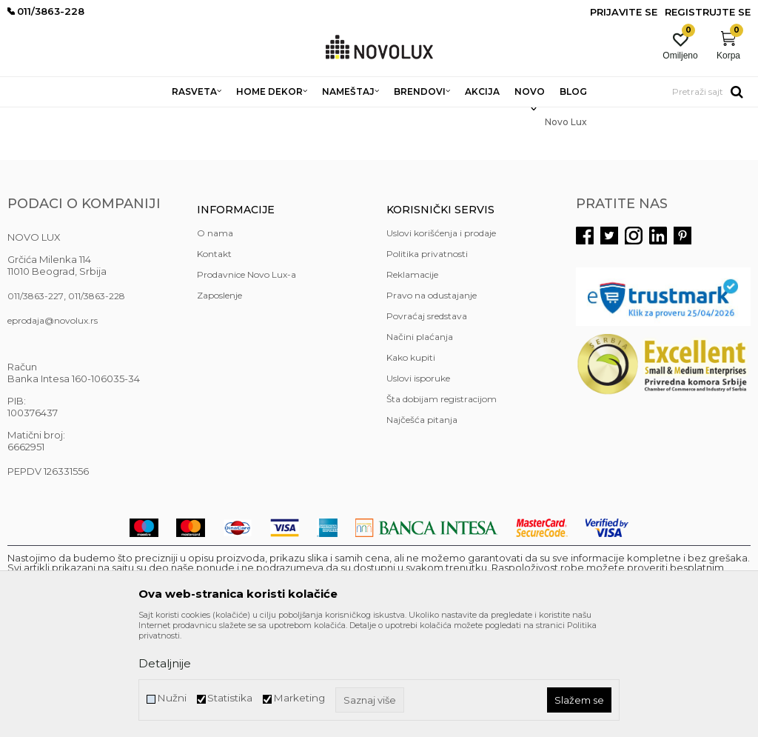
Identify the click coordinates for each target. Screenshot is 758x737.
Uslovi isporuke (418, 485)
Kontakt (214, 361)
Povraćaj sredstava (426, 423)
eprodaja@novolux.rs (52, 427)
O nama (215, 340)
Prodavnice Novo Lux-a (246, 381)
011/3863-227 (35, 403)
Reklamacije (412, 381)
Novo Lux (87, 116)
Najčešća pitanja (421, 527)
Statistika (229, 698)
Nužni (172, 698)
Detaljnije (164, 663)
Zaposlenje (219, 402)
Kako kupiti (410, 464)
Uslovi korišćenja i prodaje (441, 340)
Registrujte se (708, 12)
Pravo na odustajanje (431, 402)
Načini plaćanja (419, 444)
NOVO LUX (31, 116)
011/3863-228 (96, 403)
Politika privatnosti (427, 361)
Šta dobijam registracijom (441, 506)
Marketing (299, 698)
